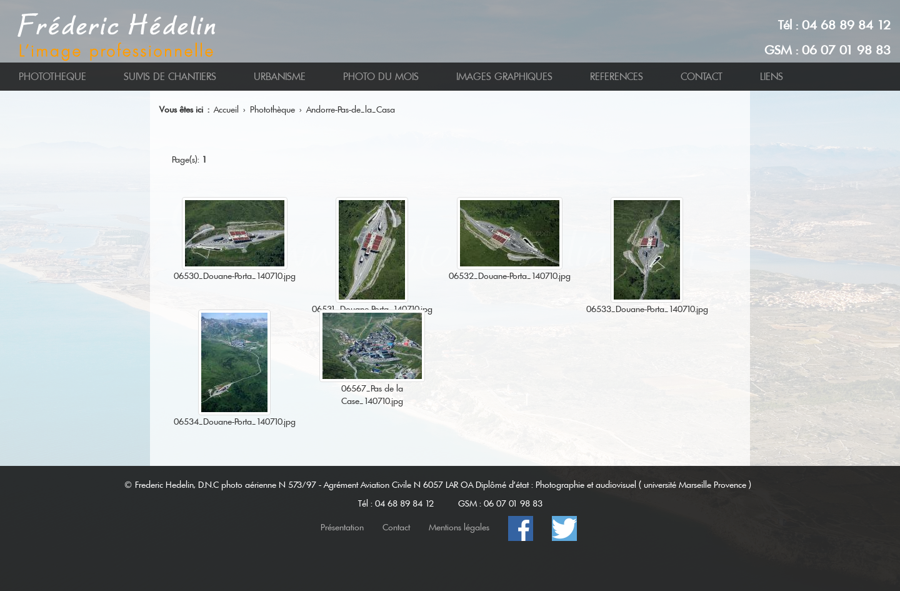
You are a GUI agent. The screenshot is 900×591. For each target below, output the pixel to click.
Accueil (226, 109)
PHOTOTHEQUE (52, 76)
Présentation (342, 527)
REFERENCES (616, 76)
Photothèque (272, 109)
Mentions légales (459, 527)
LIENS (771, 76)
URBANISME (280, 76)
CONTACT (701, 76)
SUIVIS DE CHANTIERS (170, 76)
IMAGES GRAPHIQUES (504, 76)
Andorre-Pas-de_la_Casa (350, 109)
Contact (396, 527)
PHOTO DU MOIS (381, 76)
